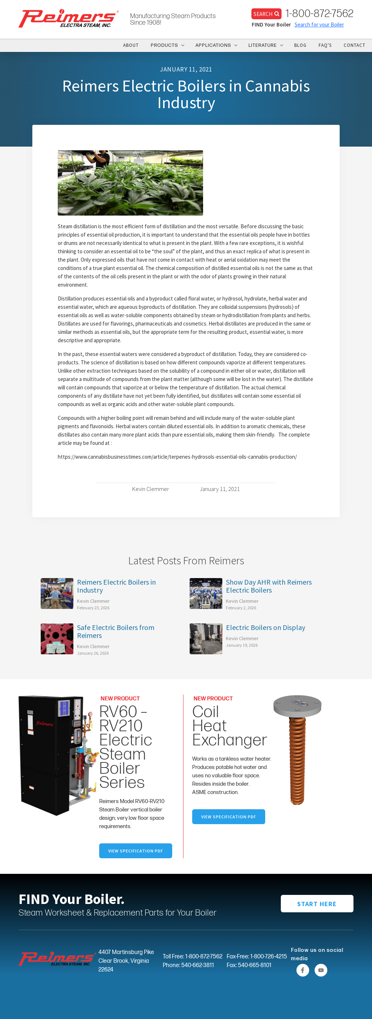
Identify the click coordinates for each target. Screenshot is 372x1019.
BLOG (300, 45)
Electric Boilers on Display (265, 627)
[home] (69, 17)
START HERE (317, 904)
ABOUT (131, 45)
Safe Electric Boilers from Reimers (115, 631)
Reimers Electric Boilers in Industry (116, 586)
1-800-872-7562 (319, 13)
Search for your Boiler (319, 24)
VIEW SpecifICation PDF (135, 851)
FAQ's (325, 45)
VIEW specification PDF (228, 816)
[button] (167, 45)
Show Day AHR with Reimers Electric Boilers (269, 586)
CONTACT (354, 45)
